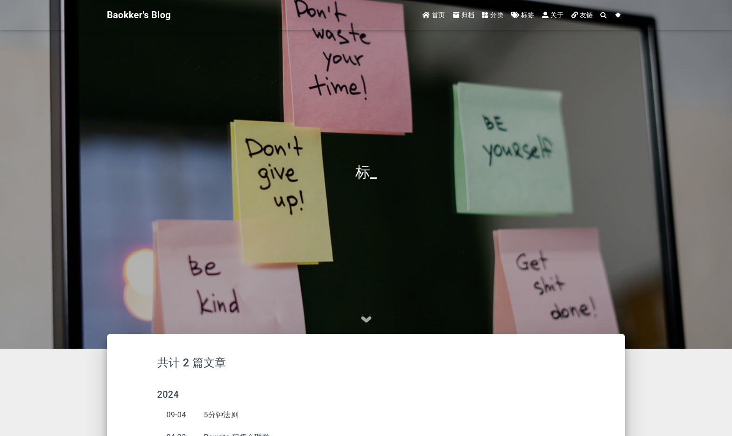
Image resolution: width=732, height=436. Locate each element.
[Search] (604, 15)
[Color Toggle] (618, 15)
